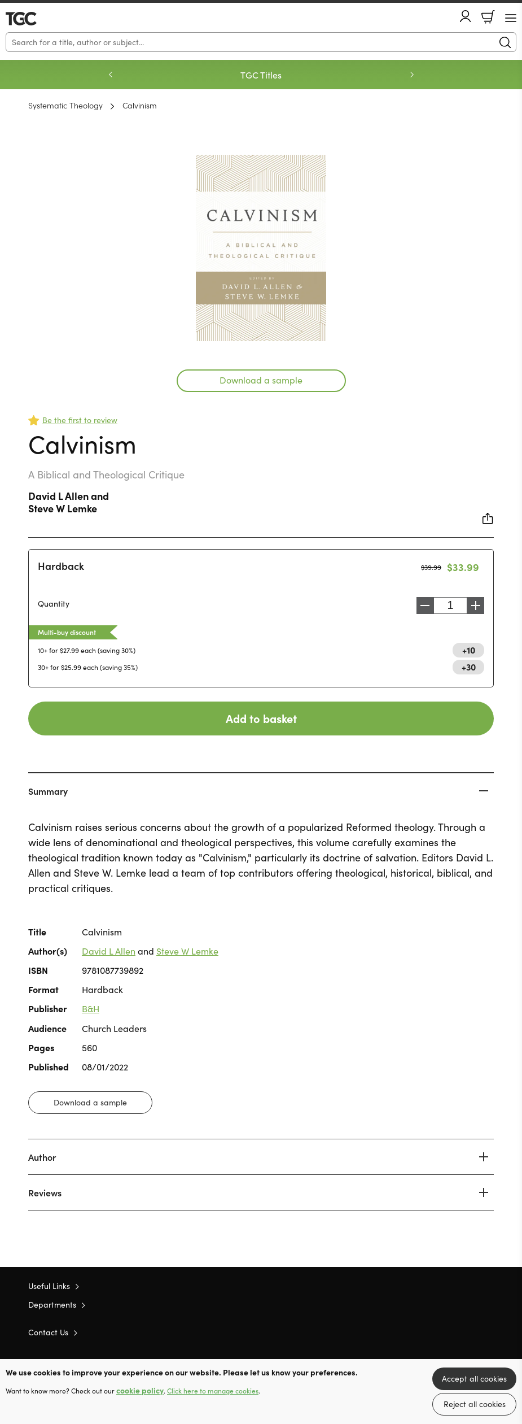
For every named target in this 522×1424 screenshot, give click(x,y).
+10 (468, 649)
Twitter (447, 1332)
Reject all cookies (475, 1404)
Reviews (45, 1192)
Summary (48, 791)
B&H (90, 1008)
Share (488, 518)
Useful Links (49, 1286)
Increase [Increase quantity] (478, 605)
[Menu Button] (510, 18)
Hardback (61, 566)
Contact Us (48, 1332)
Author (42, 1157)
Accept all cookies (474, 1378)
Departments (52, 1304)
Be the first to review (79, 420)
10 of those (38, 18)
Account (465, 16)
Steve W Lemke (62, 508)
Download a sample (261, 380)
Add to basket (261, 718)
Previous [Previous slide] (110, 74)
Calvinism (139, 105)
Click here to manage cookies (212, 1391)
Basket (488, 17)
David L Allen (58, 496)
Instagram (488, 1332)
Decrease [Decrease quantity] (422, 605)
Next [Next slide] (412, 74)
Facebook (468, 1332)
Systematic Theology (65, 105)
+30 (469, 666)
